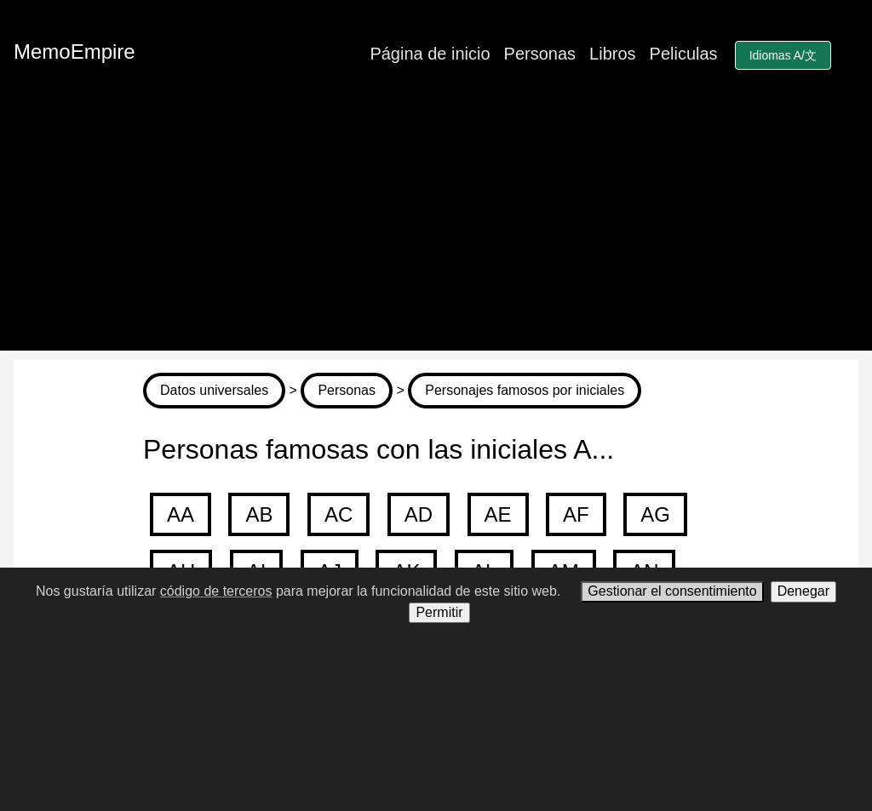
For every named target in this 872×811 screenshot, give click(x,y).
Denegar (803, 591)
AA (180, 514)
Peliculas (684, 53)
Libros (612, 53)
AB (258, 514)
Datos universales (214, 390)
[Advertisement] (436, 231)
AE (498, 514)
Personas (540, 53)
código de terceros (216, 591)
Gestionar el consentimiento (672, 591)
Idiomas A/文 (783, 55)
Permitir (439, 612)
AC (338, 514)
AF (576, 514)
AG (655, 514)
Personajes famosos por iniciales (524, 390)
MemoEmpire (74, 51)
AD (418, 514)
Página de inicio (430, 53)
